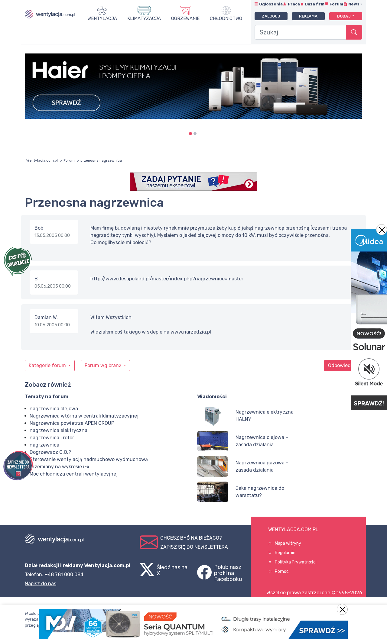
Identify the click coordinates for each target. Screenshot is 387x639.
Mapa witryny (288, 543)
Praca (294, 4)
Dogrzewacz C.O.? (50, 452)
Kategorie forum (48, 365)
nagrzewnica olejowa (54, 408)
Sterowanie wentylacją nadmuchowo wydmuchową (89, 459)
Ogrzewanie (185, 18)
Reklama (308, 16)
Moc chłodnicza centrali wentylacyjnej (74, 474)
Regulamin (285, 552)
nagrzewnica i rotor (52, 438)
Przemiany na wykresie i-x (59, 467)
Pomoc (282, 571)
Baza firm (314, 4)
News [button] (353, 4)
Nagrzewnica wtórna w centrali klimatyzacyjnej (84, 416)
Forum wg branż (103, 365)
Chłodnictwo (226, 18)
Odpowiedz (340, 365)
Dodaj (344, 16)
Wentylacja (102, 18)
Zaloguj (271, 16)
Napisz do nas (40, 583)
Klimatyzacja (144, 18)
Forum (336, 4)
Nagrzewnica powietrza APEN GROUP (72, 423)
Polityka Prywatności (296, 562)
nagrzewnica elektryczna (58, 430)
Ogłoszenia (271, 4)
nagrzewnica (44, 445)
